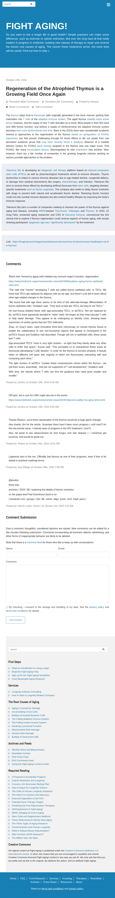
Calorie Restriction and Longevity (28, 780)
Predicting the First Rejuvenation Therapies (33, 805)
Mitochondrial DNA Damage (25, 729)
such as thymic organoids (40, 189)
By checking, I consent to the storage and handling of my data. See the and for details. (57, 609)
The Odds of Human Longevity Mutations (32, 791)
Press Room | (51, 882)
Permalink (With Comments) (24, 101)
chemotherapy (69, 182)
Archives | (36, 882)
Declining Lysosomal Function (27, 726)
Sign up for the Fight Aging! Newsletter (31, 675)
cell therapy (59, 170)
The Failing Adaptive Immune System (30, 719)
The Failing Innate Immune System (29, 722)
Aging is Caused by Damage (26, 708)
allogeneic (46, 170)
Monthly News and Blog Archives (28, 749)
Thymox (90, 211)
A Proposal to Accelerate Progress (29, 777)
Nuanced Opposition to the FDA (27, 798)
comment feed (34, 542)
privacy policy (96, 607)
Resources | (67, 882)
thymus (15, 115)
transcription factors (38, 149)
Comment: (11, 561)
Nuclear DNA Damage (23, 733)
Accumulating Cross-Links (25, 711)
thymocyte (39, 115)
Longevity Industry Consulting (26, 691)
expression (82, 149)
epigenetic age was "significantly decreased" (52, 222)
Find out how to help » (36, 50)
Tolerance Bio (13, 170)
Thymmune (61, 211)
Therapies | (83, 878)
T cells (26, 119)
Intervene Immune (75, 215)
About (80, 882)
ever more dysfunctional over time (34, 130)
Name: (9, 548)
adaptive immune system (52, 119)
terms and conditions (17, 611)
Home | (15, 878)
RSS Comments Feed (23, 760)
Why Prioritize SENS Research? (28, 834)
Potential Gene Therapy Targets (27, 802)
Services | (55, 878)
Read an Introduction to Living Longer (30, 668)
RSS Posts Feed (20, 757)
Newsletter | (98, 878)
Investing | (68, 878)
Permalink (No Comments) (59, 101)
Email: (61, 548)
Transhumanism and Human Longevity (31, 827)
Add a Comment (44, 107)
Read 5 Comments (19, 107)
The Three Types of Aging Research (30, 823)
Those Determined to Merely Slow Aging (32, 820)
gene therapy (44, 146)
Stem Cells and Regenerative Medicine (31, 816)
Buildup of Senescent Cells (25, 737)
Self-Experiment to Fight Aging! (27, 809)
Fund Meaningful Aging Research (28, 679)
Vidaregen (74, 211)
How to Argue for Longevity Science (29, 787)
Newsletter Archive (21, 753)
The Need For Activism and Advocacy (30, 795)
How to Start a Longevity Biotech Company (33, 695)
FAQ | (24, 878)
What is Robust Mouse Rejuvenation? (30, 830)
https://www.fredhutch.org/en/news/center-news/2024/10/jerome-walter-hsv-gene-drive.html (57, 400)
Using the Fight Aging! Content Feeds (30, 764)
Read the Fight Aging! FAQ (25, 671)
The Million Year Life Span (25, 838)
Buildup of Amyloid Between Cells (28, 715)
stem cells (83, 185)
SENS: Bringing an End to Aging (28, 812)
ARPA (42, 211)
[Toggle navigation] (108, 4)
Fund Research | (39, 878)
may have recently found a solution (62, 142)
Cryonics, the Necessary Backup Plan (30, 784)
